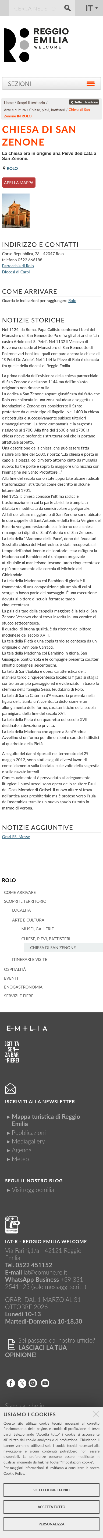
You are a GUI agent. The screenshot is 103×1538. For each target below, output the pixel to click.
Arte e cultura (15, 110)
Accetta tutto (51, 1507)
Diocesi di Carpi (16, 271)
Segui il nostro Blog (34, 1180)
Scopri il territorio (31, 103)
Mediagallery (28, 1141)
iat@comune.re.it (45, 1272)
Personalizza (52, 1524)
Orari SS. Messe (16, 836)
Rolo (9, 880)
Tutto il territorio (84, 102)
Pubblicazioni (29, 1132)
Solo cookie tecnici (51, 1490)
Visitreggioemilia (33, 1189)
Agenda (22, 1150)
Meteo (20, 1158)
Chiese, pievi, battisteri (47, 110)
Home (9, 103)
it (89, 8)
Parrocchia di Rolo (18, 265)
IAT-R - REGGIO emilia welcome (46, 1241)
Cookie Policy (13, 1473)
